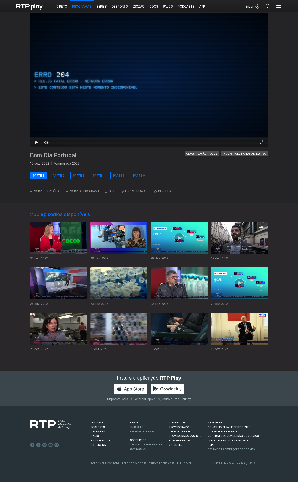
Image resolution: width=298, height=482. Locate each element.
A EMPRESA (215, 422)
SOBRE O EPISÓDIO (45, 191)
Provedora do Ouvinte (185, 435)
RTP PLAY (136, 422)
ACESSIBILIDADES (134, 191)
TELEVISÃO (98, 431)
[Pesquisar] (268, 6)
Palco (168, 6)
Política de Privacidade (105, 463)
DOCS (153, 6)
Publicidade (184, 463)
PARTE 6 (139, 175)
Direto (61, 6)
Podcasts (186, 6)
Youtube (50, 445)
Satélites (175, 444)
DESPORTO (98, 427)
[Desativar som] (46, 142)
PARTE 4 (99, 175)
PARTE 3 (79, 175)
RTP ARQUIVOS (100, 440)
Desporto (120, 6)
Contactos (138, 449)
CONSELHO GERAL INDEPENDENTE (229, 427)
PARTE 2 (58, 175)
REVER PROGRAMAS (142, 431)
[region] (149, 80)
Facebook (32, 445)
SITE (110, 191)
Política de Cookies (134, 463)
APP (202, 6)
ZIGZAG (139, 6)
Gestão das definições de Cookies (231, 449)
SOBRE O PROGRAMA (82, 191)
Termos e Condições (161, 463)
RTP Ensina (98, 444)
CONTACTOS (177, 422)
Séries (101, 6)
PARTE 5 (119, 175)
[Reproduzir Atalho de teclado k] (36, 142)
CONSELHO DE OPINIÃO (222, 431)
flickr (56, 445)
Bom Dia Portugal (53, 155)
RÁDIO (95, 435)
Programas (81, 6)
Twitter (38, 445)
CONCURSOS (138, 440)
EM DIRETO (137, 427)
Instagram (44, 445)
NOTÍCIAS (97, 422)
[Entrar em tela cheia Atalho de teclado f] (261, 142)
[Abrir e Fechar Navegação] (278, 6)
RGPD (211, 444)
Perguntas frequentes (146, 444)
